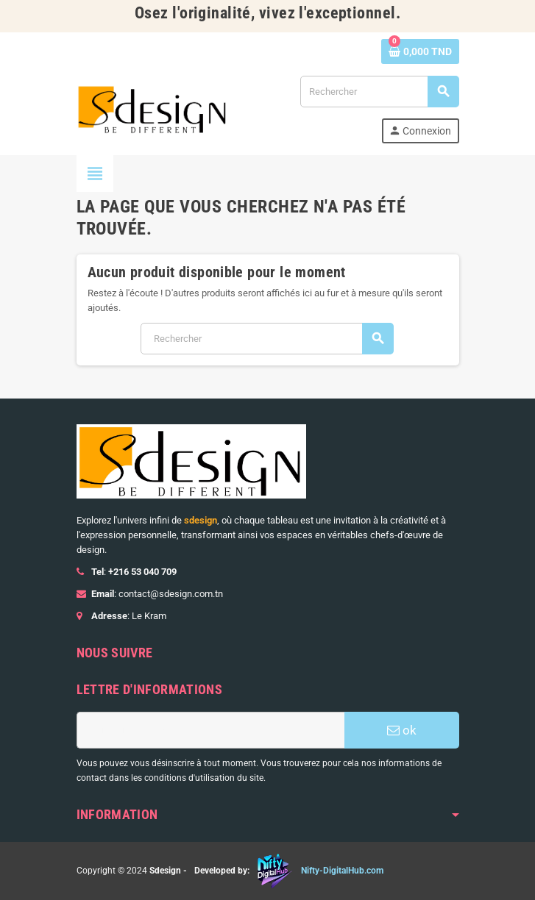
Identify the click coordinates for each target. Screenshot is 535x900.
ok (402, 730)
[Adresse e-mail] (210, 730)
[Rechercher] (379, 91)
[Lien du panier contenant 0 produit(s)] (420, 51)
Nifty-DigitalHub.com (342, 870)
